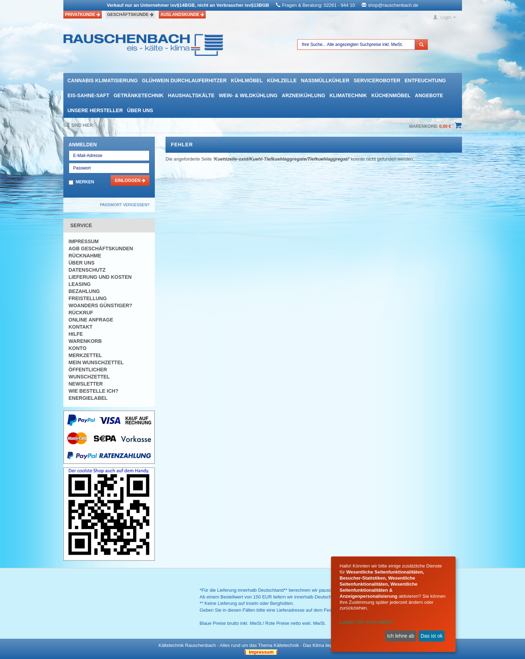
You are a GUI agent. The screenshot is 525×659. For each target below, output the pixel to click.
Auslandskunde (182, 14)
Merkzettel (85, 355)
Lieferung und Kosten (100, 277)
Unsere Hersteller (95, 110)
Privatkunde (82, 14)
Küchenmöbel (390, 95)
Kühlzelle (281, 80)
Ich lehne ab (400, 636)
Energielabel (88, 398)
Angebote (429, 95)
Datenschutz (87, 270)
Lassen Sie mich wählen (366, 622)
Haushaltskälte (191, 95)
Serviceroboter (377, 80)
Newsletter (86, 384)
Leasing (80, 284)
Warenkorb (85, 341)
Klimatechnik (348, 95)
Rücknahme (85, 255)
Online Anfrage (91, 320)
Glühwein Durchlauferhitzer (184, 80)
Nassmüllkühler (325, 80)
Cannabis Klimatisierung (103, 80)
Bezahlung (84, 291)
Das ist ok (431, 636)
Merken (85, 181)
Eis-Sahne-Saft (88, 95)
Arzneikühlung (303, 95)
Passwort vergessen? (124, 205)
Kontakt (81, 327)
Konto (77, 348)
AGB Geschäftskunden (101, 248)
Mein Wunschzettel (96, 362)
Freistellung (88, 298)
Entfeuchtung (425, 80)
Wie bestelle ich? (94, 391)
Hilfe (76, 334)
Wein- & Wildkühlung (248, 95)
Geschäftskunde (130, 14)
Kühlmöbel (247, 80)
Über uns (140, 110)
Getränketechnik (139, 95)
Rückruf (81, 312)
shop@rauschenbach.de (393, 5)
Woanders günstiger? (100, 305)
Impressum (84, 241)
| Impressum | (261, 652)
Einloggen (130, 180)
